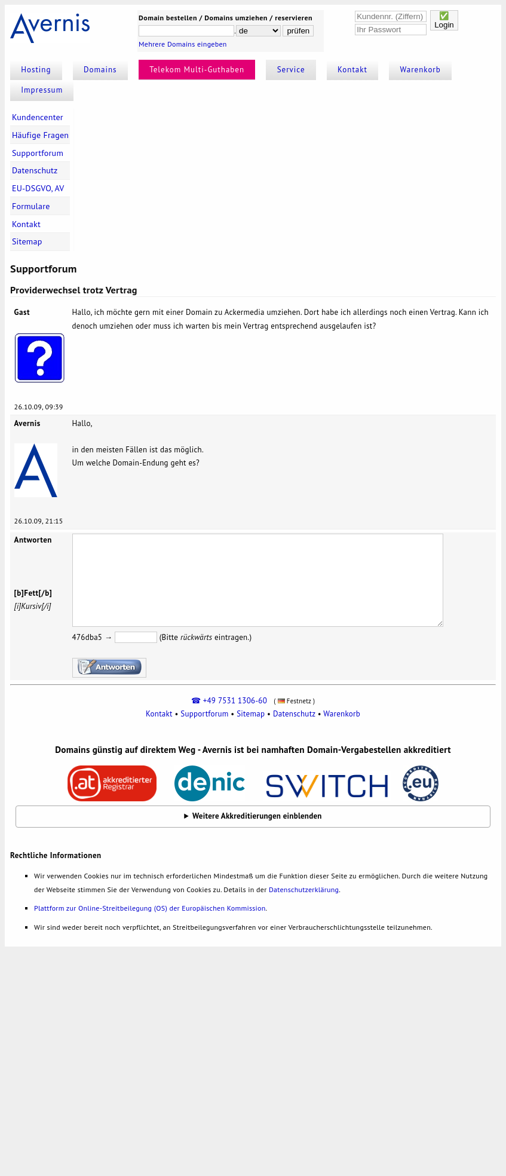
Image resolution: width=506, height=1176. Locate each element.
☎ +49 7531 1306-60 (229, 701)
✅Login (444, 20)
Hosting (36, 70)
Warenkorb (420, 70)
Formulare (31, 206)
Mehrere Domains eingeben (183, 43)
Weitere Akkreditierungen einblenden (257, 816)
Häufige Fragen (40, 135)
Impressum (42, 90)
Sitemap (27, 241)
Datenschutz (35, 170)
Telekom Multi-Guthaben (196, 70)
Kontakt (352, 70)
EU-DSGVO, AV (38, 188)
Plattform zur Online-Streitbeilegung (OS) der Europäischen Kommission (149, 908)
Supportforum (37, 153)
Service (291, 70)
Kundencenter (37, 117)
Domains (100, 70)
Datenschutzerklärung (304, 889)
